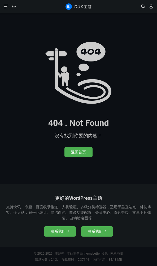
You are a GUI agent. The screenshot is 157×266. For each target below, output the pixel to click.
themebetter (92, 253)
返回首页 (78, 152)
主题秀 (78, 6)
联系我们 (60, 231)
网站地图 (116, 253)
